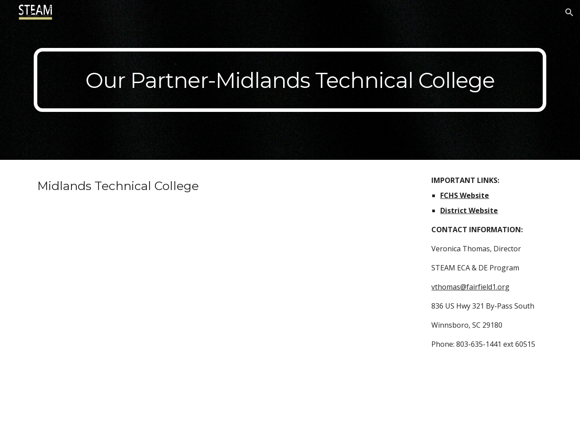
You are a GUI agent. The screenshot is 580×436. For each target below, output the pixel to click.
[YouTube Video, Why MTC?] (224, 313)
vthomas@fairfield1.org (470, 287)
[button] (569, 12)
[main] (290, 80)
